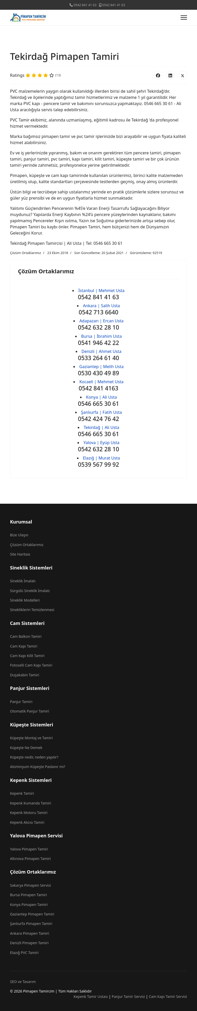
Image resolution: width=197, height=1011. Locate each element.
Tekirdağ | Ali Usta (101, 427)
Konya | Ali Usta (101, 397)
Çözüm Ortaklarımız (25, 252)
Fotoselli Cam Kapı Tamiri (31, 665)
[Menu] (184, 17)
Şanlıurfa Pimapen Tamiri (31, 923)
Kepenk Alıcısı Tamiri (27, 822)
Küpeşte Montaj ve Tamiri (31, 737)
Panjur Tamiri (21, 701)
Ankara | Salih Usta (101, 305)
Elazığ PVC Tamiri (24, 952)
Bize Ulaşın (19, 534)
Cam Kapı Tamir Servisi (168, 996)
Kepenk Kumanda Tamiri (30, 803)
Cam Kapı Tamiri (23, 646)
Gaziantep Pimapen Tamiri (32, 914)
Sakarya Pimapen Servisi (30, 885)
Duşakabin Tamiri (24, 674)
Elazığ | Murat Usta (101, 458)
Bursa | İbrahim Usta (101, 336)
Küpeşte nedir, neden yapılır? (34, 757)
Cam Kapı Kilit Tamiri (27, 655)
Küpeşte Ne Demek (26, 747)
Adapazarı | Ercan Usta (101, 321)
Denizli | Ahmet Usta (102, 351)
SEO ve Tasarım (23, 981)
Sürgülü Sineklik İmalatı (30, 590)
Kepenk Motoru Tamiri (28, 812)
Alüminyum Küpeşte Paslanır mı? (37, 766)
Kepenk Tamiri (22, 793)
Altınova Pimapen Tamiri (30, 858)
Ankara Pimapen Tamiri (29, 933)
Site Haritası (20, 554)
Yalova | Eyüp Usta (101, 442)
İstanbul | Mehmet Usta (101, 290)
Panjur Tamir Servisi (128, 996)
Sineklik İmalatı (22, 580)
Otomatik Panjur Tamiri (29, 711)
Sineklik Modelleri (25, 600)
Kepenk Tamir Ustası (91, 996)
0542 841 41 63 (85, 5)
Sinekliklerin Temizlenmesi (32, 609)
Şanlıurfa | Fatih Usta (101, 412)
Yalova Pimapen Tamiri (29, 849)
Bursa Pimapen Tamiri (28, 894)
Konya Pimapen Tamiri (29, 904)
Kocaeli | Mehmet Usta (101, 382)
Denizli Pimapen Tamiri (29, 942)
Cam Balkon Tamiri (26, 636)
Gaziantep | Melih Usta (101, 366)
